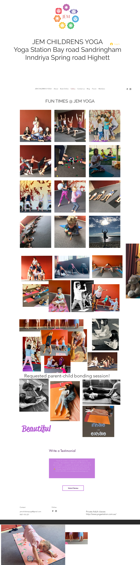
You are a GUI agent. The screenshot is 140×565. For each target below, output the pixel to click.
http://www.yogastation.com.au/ (101, 514)
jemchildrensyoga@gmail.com (30, 512)
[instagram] (130, 89)
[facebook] (127, 89)
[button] (35, 126)
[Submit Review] (73, 488)
